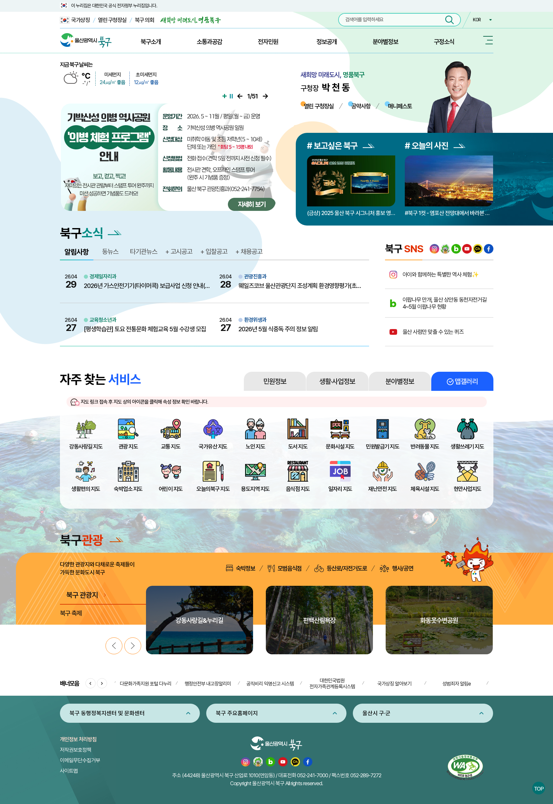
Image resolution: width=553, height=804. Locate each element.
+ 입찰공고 (213, 251)
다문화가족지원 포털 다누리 (145, 684)
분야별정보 (385, 42)
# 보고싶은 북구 (341, 146)
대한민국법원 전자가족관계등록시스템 (332, 684)
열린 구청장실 (112, 20)
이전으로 (240, 96)
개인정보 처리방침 (78, 739)
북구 (91, 540)
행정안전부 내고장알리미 (208, 684)
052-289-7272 (365, 775)
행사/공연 (396, 568)
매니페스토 (400, 106)
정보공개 (327, 42)
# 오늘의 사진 (435, 146)
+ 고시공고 (178, 251)
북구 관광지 (82, 595)
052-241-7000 (312, 775)
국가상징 (75, 20)
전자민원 (268, 42)
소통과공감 (209, 42)
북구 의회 (144, 20)
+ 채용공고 (248, 251)
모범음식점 (285, 568)
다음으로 (265, 96)
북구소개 (151, 42)
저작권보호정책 (75, 750)
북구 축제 (71, 613)
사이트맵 (69, 771)
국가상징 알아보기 (394, 684)
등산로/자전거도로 (340, 568)
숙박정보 (240, 568)
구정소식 (444, 42)
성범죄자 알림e (456, 684)
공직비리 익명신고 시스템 (270, 684)
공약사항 (360, 106)
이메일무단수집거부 (80, 760)
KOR (477, 19)
